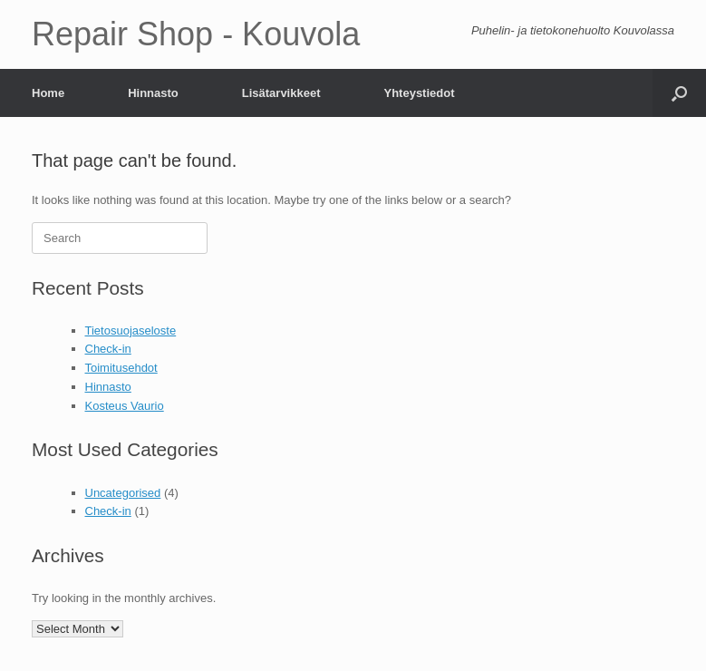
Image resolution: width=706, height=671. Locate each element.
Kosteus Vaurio (124, 406)
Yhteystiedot (418, 93)
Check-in (108, 348)
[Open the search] (679, 93)
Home (48, 93)
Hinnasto (153, 93)
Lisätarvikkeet (281, 93)
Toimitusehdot (121, 367)
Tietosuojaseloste (131, 330)
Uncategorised (123, 493)
